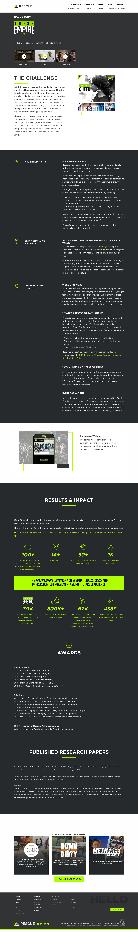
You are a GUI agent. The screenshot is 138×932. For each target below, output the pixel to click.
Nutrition (73, 905)
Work (100, 4)
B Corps (18, 910)
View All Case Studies (69, 879)
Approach (76, 4)
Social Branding (56, 902)
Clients (36, 902)
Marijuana (73, 902)
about (18, 896)
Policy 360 (55, 899)
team (17, 907)
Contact (120, 4)
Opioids (73, 899)
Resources (121, 8)
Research (89, 4)
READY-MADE (38, 907)
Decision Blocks (56, 896)
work (18, 902)
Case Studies (19, 905)
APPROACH (37, 896)
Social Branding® (99, 247)
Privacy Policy (115, 923)
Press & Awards (20, 913)
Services (71, 8)
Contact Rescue (117, 909)
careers (18, 899)
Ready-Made (91, 8)
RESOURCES (37, 910)
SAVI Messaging (56, 905)
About (109, 4)
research (37, 899)
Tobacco (73, 896)
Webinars (110, 8)
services (37, 905)
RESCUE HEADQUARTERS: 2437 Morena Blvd (80, 923)
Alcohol (73, 907)
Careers (101, 8)
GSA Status (80, 8)
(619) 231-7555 (105, 923)
